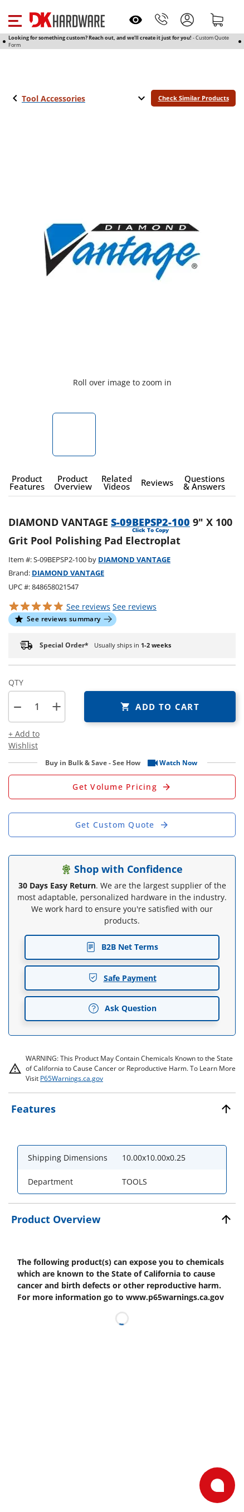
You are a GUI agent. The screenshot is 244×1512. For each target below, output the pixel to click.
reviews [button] (135, 606)
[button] (14, 19)
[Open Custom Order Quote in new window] (122, 825)
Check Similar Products (193, 98)
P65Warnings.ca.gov (71, 1078)
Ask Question (122, 1008)
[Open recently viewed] (136, 20)
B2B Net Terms (122, 946)
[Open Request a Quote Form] (122, 787)
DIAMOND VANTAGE (134, 559)
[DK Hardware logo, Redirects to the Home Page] (67, 19)
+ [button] (56, 706)
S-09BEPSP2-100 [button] (150, 522)
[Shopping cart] (217, 19)
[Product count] (37, 707)
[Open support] (217, 1485)
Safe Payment (122, 978)
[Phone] (161, 19)
